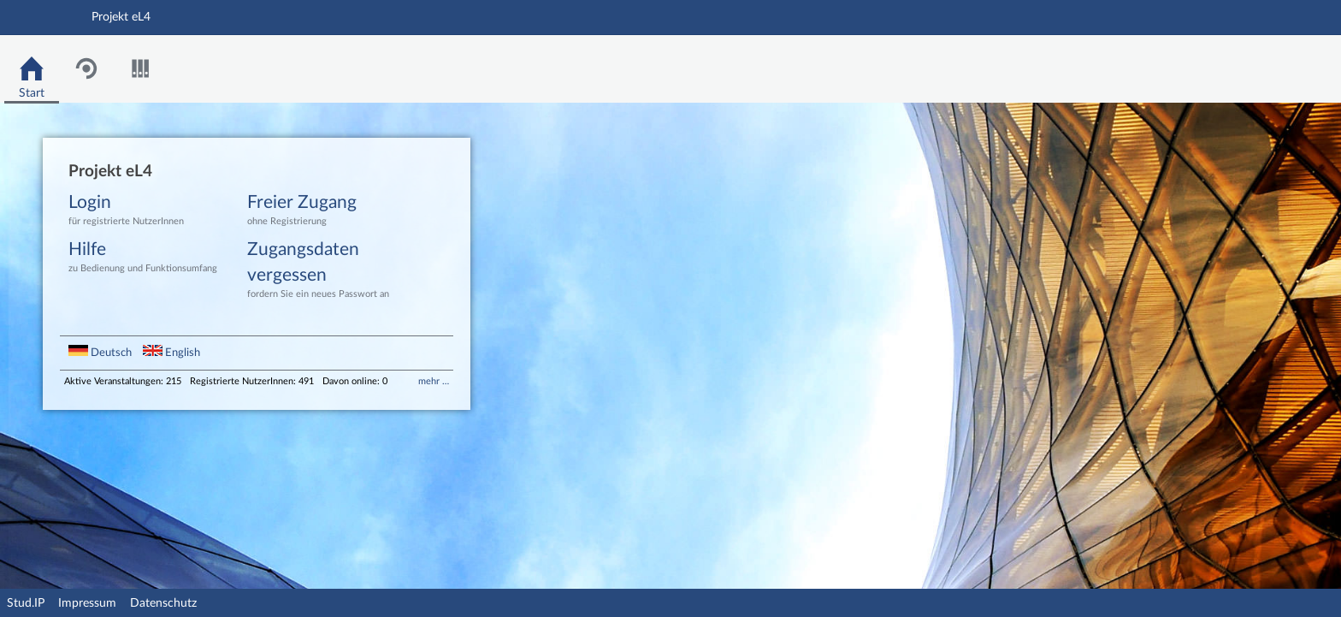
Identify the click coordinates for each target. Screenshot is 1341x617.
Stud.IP (25, 603)
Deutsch (101, 352)
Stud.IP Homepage (1275, 69)
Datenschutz (163, 603)
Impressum (87, 603)
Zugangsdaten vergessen (324, 270)
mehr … (433, 381)
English (171, 352)
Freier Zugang (324, 210)
